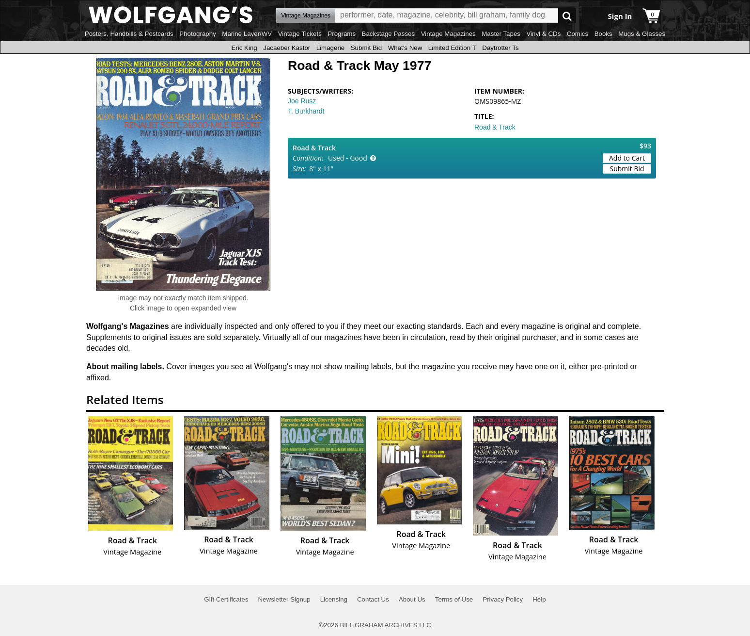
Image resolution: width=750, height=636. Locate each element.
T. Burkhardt (306, 111)
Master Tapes (501, 33)
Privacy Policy (503, 599)
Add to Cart (627, 158)
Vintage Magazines (448, 33)
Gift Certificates (226, 599)
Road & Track (495, 127)
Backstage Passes (388, 33)
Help (539, 599)
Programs (342, 33)
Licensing (333, 599)
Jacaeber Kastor (286, 47)
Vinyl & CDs (543, 33)
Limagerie (330, 47)
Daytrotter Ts (500, 47)
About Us (412, 599)
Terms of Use (454, 599)
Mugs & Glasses (641, 33)
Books (603, 33)
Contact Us (373, 599)
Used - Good (347, 158)
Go (567, 15)
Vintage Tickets (300, 33)
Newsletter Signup (284, 599)
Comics (577, 33)
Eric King (244, 47)
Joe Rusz (302, 101)
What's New (405, 47)
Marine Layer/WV (247, 33)
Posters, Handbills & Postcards (129, 33)
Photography (197, 33)
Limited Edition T (452, 47)
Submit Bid (366, 47)
